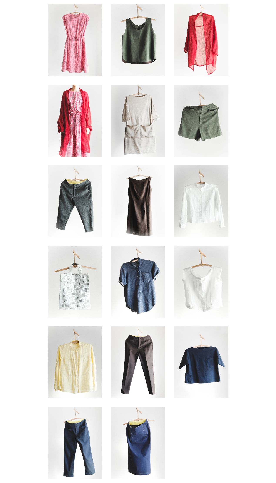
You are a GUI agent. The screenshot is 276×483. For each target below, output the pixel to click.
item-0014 (138, 362)
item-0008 (138, 201)
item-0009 (201, 201)
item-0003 (201, 40)
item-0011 (138, 282)
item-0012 (201, 282)
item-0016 (75, 443)
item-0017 (138, 443)
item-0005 (138, 121)
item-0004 (75, 121)
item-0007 (75, 201)
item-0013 (75, 362)
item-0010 (75, 282)
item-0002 (138, 40)
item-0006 (201, 121)
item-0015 (201, 362)
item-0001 (75, 40)
